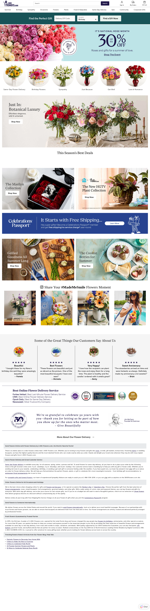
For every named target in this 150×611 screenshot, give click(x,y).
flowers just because (53, 487)
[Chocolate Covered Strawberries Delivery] (86, 266)
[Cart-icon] (144, 3)
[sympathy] (63, 78)
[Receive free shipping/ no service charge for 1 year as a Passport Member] (75, 223)
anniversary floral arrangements (16, 473)
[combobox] (67, 3)
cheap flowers (139, 491)
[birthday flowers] (38, 78)
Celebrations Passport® (92, 498)
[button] (8, 9)
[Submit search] (105, 3)
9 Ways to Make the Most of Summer (20, 541)
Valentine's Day (99, 487)
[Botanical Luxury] (16, 121)
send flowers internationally (73, 507)
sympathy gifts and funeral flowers (20, 477)
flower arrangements (12, 489)
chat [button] (130, 469)
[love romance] (135, 78)
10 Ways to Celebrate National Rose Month (22, 548)
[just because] (87, 78)
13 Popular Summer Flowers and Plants (21, 546)
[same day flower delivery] (14, 78)
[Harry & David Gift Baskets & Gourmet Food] (14, 266)
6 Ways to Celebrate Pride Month (18, 544)
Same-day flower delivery (14, 464)
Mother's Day (86, 487)
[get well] (111, 78)
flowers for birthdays (105, 521)
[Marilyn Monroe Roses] (12, 193)
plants (134, 450)
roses (97, 450)
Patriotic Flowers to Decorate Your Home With (23, 539)
